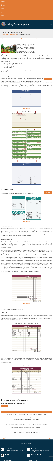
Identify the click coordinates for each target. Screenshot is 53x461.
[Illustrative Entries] (2, 432)
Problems (7, 21)
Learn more (4, 388)
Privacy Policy (33, 1)
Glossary (38, 21)
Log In (38, 1)
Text (3, 21)
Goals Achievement (15, 21)
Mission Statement (12, 1)
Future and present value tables (37, 438)
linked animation (17, 290)
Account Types (34, 431)
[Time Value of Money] (28, 437)
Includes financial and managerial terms (12, 438)
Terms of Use (26, 1)
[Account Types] (28, 432)
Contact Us (20, 1)
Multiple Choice (31, 21)
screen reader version (27, 91)
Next (50, 420)
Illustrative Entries (9, 431)
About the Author (4, 1)
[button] (45, 7)
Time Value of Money (36, 436)
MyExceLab (48, 61)
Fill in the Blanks (24, 21)
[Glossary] (2, 437)
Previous (3, 420)
